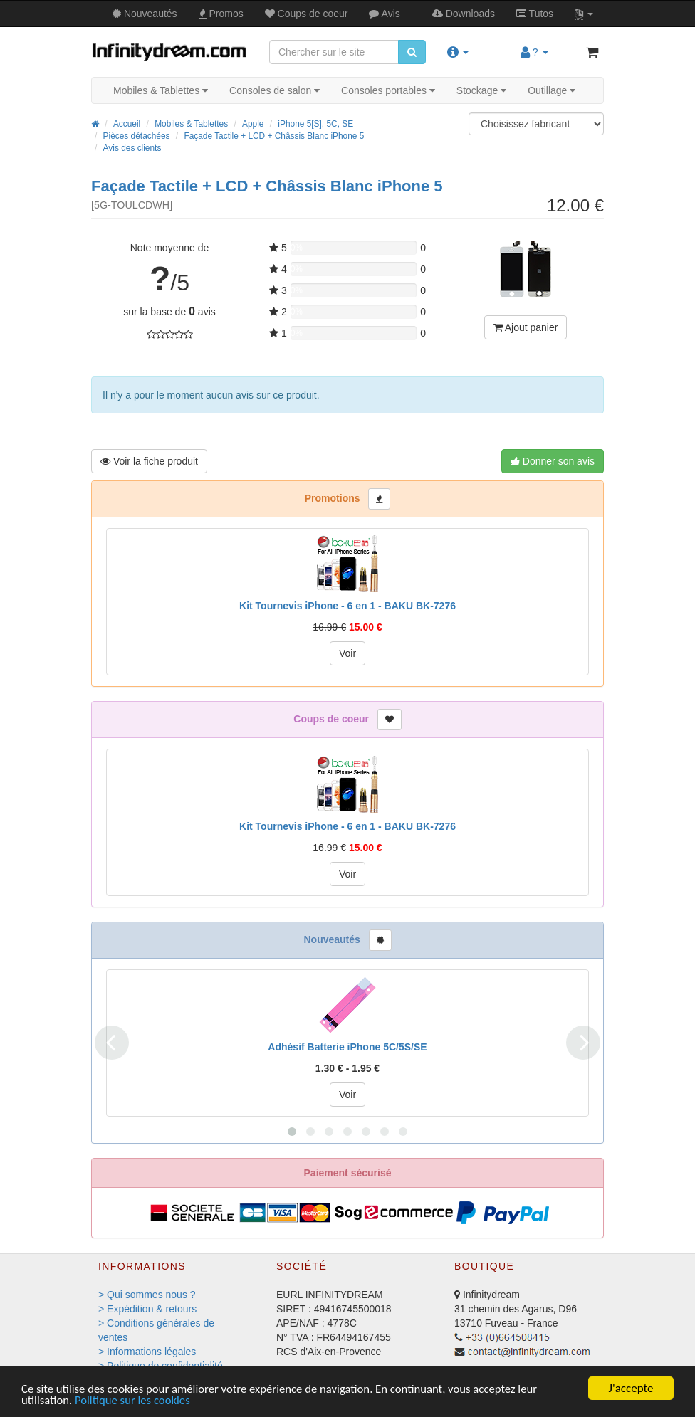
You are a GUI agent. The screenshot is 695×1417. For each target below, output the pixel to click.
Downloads (463, 13)
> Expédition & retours (147, 1309)
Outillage (551, 90)
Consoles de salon (274, 90)
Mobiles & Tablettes (160, 90)
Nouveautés (145, 13)
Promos (221, 13)
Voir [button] (347, 653)
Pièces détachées (136, 136)
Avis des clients (132, 148)
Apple (252, 124)
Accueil (126, 124)
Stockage (481, 90)
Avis (384, 13)
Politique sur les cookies (134, 1401)
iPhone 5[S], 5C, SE (315, 124)
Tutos (534, 13)
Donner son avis (553, 461)
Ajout (525, 327)
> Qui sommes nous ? (147, 1294)
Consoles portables (388, 90)
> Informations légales (147, 1351)
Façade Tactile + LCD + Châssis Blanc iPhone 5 (274, 136)
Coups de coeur (306, 13)
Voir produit (149, 461)
